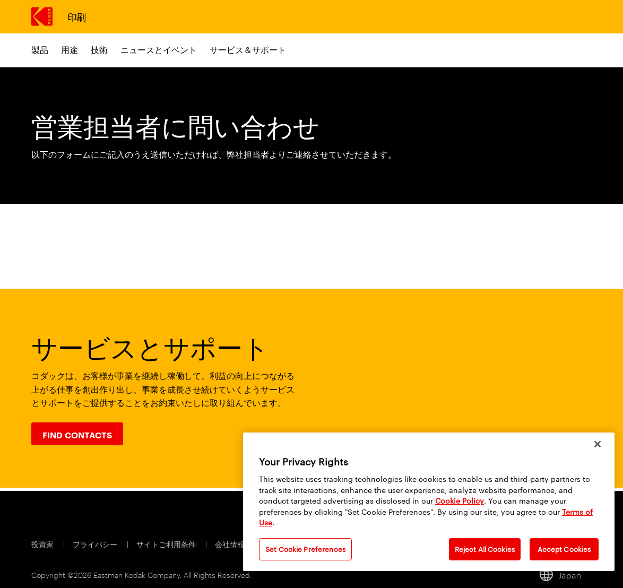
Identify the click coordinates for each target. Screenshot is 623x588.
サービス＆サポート (248, 49)
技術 (99, 49)
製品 (39, 49)
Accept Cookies (564, 549)
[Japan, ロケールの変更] (565, 574)
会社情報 (230, 544)
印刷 (76, 16)
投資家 (43, 544)
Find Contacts (77, 434)
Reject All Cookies (485, 549)
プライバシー (96, 544)
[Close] (597, 444)
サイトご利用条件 (166, 544)
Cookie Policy (459, 500)
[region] (429, 502)
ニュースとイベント (158, 49)
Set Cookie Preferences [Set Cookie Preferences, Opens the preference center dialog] (305, 549)
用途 (69, 49)
